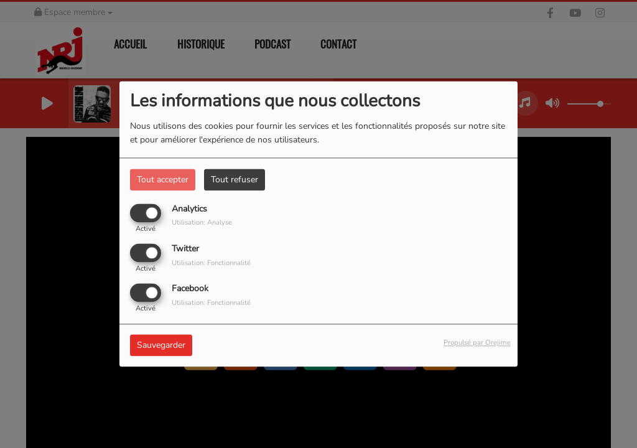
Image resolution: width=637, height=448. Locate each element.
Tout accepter (162, 179)
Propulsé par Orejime (477, 343)
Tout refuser (234, 179)
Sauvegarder (161, 346)
